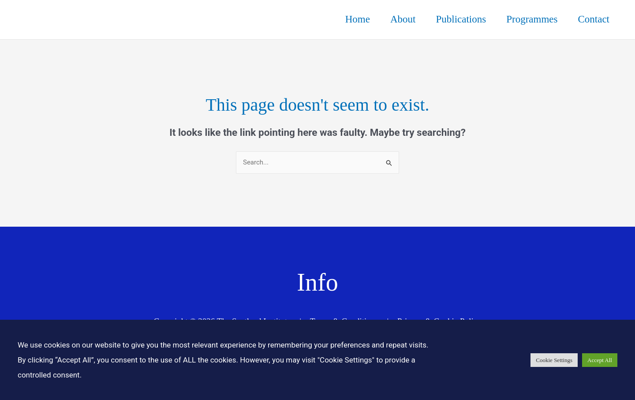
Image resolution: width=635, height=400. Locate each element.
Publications (461, 19)
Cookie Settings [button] (554, 360)
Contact (593, 19)
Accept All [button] (599, 360)
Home (357, 19)
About (403, 19)
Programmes (531, 19)
